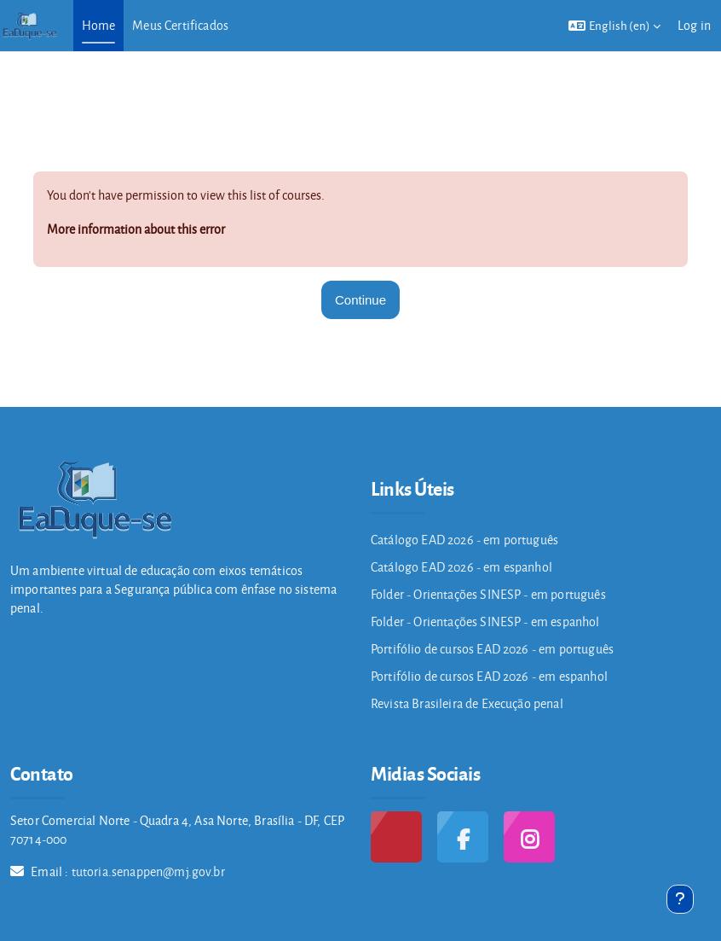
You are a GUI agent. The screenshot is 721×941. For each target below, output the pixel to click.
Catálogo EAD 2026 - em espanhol (461, 567)
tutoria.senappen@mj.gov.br (148, 871)
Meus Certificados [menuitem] (180, 25)
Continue (360, 300)
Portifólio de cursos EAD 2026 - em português (492, 649)
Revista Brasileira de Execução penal (467, 703)
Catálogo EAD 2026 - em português (464, 540)
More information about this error (136, 229)
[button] (614, 25)
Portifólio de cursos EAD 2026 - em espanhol (489, 676)
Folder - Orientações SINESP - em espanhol (485, 621)
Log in (694, 25)
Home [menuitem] (99, 25)
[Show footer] (680, 899)
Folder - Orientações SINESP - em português (488, 594)
